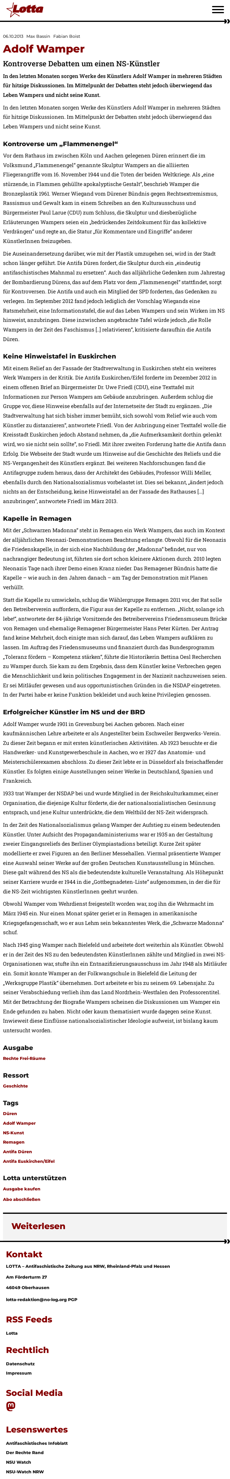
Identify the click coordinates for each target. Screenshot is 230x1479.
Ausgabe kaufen (21, 1189)
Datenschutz (20, 1363)
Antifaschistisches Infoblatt (37, 1443)
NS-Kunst (13, 1133)
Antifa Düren (17, 1151)
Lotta (12, 1333)
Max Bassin (38, 36)
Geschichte (15, 1086)
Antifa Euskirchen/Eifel (29, 1161)
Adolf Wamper (19, 1123)
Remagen (14, 1142)
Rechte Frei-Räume (24, 1058)
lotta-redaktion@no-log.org (37, 1299)
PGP (72, 1299)
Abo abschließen (21, 1199)
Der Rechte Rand (25, 1452)
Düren (10, 1113)
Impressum (19, 1373)
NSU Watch (18, 1462)
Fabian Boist (66, 36)
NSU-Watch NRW (25, 1471)
